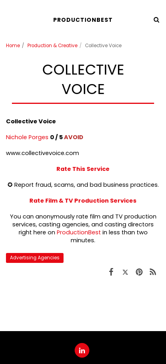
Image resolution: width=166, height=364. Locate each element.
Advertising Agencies (35, 258)
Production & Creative (52, 45)
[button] (8, 19)
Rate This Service (83, 169)
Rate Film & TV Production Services (83, 201)
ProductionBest (79, 232)
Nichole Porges (27, 137)
